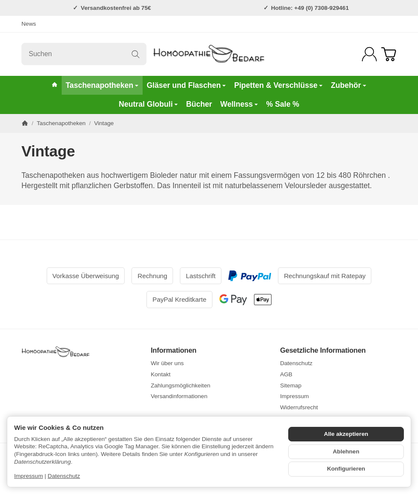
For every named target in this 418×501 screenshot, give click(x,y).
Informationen (174, 350)
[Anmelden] (369, 54)
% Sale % (282, 104)
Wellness (239, 104)
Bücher (199, 104)
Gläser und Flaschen (186, 85)
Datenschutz (64, 476)
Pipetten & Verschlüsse (278, 85)
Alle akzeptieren (346, 434)
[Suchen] (83, 54)
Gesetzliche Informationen (323, 350)
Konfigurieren (346, 468)
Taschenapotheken (102, 85)
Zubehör (348, 85)
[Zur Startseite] (209, 54)
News (28, 24)
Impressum (28, 476)
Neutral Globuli (148, 104)
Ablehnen (346, 451)
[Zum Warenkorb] (389, 54)
